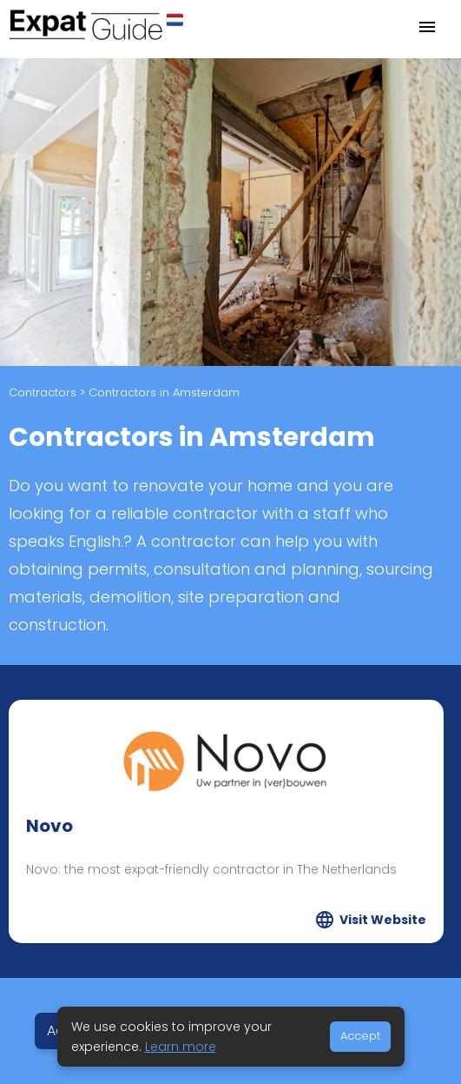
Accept (360, 1035)
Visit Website (382, 919)
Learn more (180, 1046)
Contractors (42, 392)
